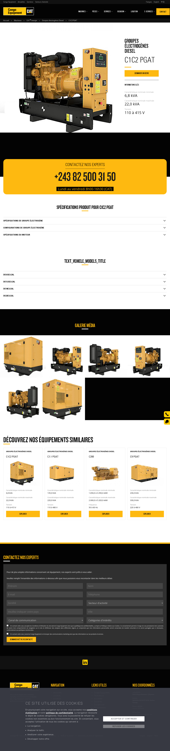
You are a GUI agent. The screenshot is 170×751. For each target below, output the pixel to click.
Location (134, 11)
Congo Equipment (9, 2)
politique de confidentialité (84, 626)
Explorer (23, 514)
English (156, 2)
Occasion (121, 11)
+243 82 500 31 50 (85, 176)
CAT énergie (32, 20)
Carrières (30, 2)
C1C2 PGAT (73, 20)
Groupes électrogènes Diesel (53, 20)
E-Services (149, 11)
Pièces (95, 11)
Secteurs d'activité (41, 2)
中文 (163, 2)
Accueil (6, 20)
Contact (163, 11)
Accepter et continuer (124, 719)
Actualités (21, 2)
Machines (83, 11)
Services (108, 11)
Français (149, 2)
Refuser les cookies (123, 726)
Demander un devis (142, 73)
